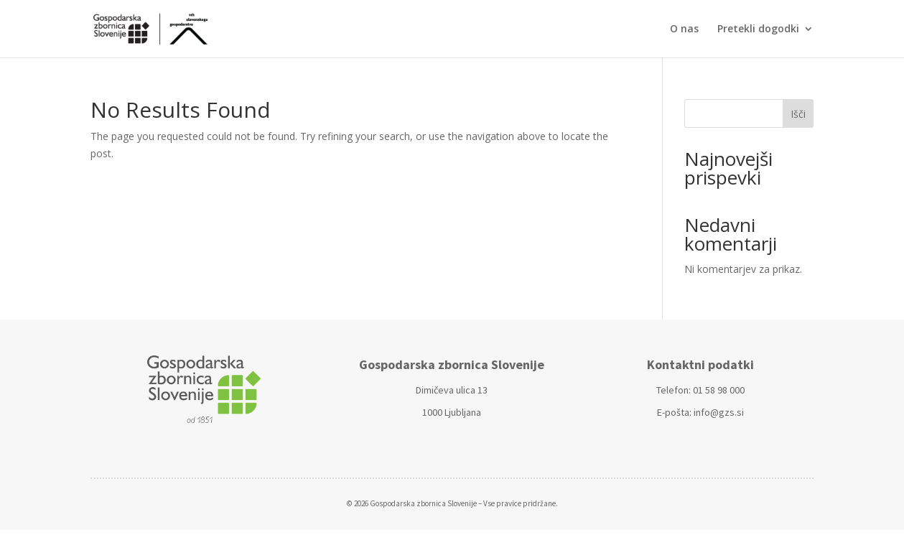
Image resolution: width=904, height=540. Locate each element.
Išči (798, 114)
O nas (684, 29)
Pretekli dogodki (758, 29)
